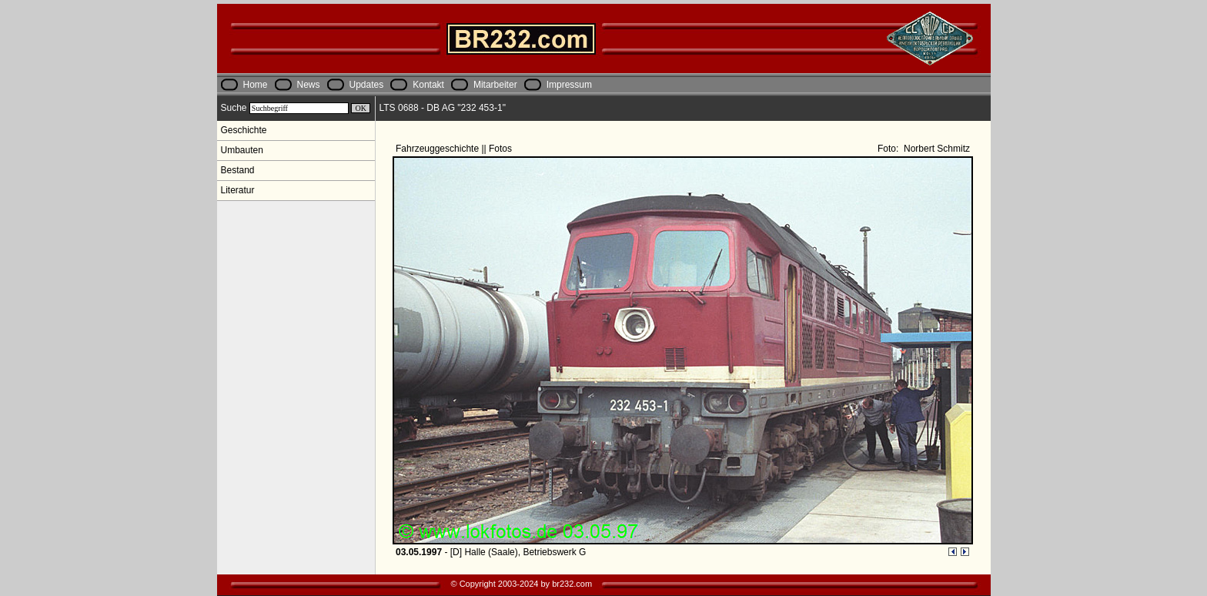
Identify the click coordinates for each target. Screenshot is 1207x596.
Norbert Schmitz (935, 148)
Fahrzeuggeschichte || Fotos (455, 148)
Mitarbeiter (495, 84)
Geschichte (244, 130)
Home (255, 84)
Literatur (238, 190)
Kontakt (428, 84)
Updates (366, 84)
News (308, 84)
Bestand (238, 170)
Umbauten (242, 150)
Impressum (569, 84)
